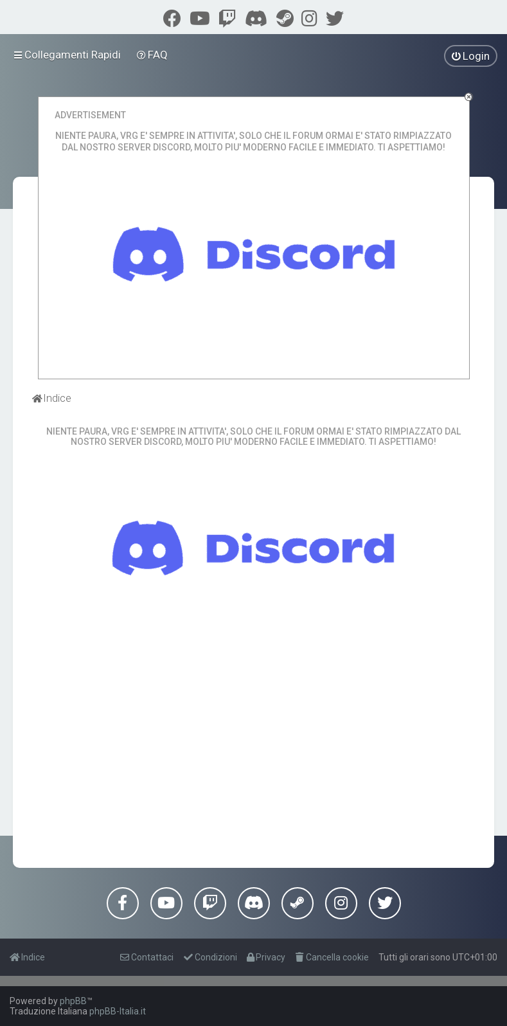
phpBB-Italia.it (117, 1011)
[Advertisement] (254, 752)
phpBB (73, 1001)
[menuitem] (153, 54)
